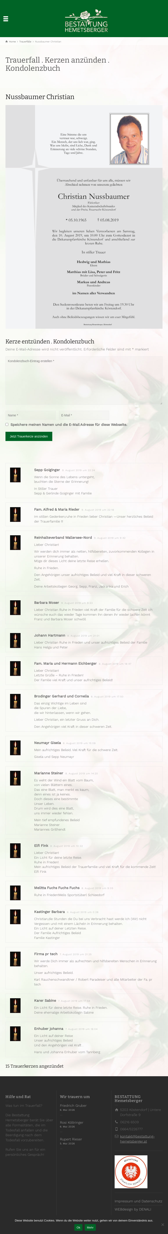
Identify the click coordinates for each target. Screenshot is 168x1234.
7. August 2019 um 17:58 (74, 1001)
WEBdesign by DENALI (133, 1209)
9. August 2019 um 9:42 (110, 538)
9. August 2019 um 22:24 (78, 470)
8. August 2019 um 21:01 (83, 635)
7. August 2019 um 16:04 (81, 1029)
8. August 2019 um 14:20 (81, 773)
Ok (78, 1227)
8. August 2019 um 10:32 (66, 846)
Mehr (90, 1227)
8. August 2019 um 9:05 (97, 888)
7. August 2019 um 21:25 (76, 954)
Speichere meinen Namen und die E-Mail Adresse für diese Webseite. (68, 425)
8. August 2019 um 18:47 (115, 663)
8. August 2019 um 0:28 (83, 912)
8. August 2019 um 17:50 (107, 696)
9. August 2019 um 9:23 (77, 603)
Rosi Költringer (71, 1122)
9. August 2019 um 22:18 (98, 509)
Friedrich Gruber (73, 1105)
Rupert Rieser (71, 1139)
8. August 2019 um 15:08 (79, 743)
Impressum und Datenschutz (138, 1201)
